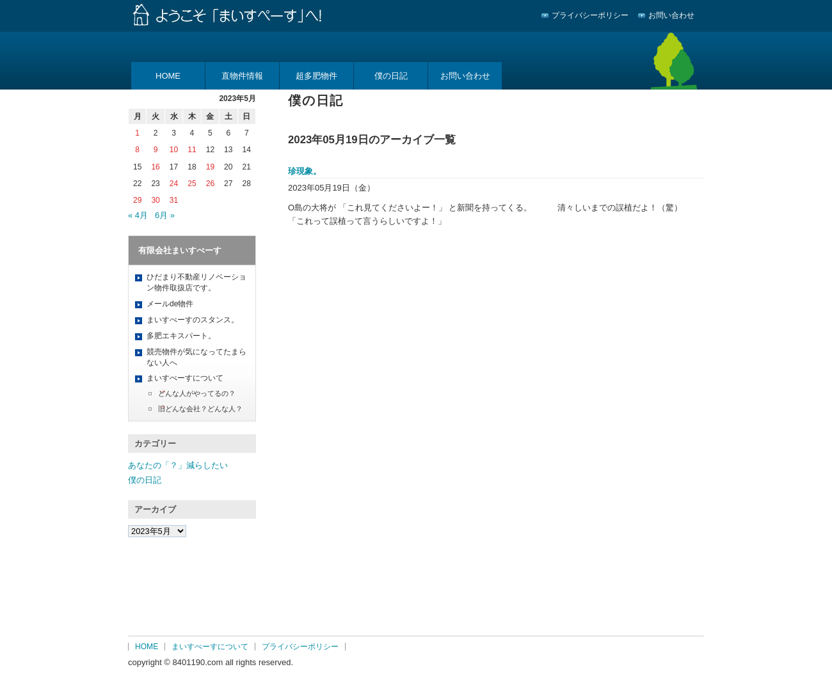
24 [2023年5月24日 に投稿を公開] (174, 183)
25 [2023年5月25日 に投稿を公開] (192, 183)
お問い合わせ (671, 15)
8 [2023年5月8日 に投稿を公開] (137, 149)
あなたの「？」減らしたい (178, 465)
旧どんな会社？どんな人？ (200, 409)
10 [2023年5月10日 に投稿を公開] (174, 149)
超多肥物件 (316, 76)
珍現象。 (304, 171)
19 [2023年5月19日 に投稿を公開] (210, 166)
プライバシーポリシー (590, 15)
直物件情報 (242, 76)
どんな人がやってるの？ (197, 393)
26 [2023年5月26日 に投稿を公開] (210, 183)
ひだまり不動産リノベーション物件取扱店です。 (196, 282)
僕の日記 (391, 76)
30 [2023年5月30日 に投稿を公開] (155, 200)
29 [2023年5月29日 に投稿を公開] (137, 200)
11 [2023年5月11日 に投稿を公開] (192, 149)
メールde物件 (170, 303)
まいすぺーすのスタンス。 (193, 319)
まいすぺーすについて (185, 378)
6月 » (165, 215)
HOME (168, 76)
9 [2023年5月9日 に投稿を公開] (156, 149)
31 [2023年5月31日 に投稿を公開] (174, 200)
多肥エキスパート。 (181, 335)
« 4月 (138, 215)
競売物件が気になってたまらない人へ (196, 357)
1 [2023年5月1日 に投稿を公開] (137, 133)
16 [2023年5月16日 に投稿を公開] (155, 166)
